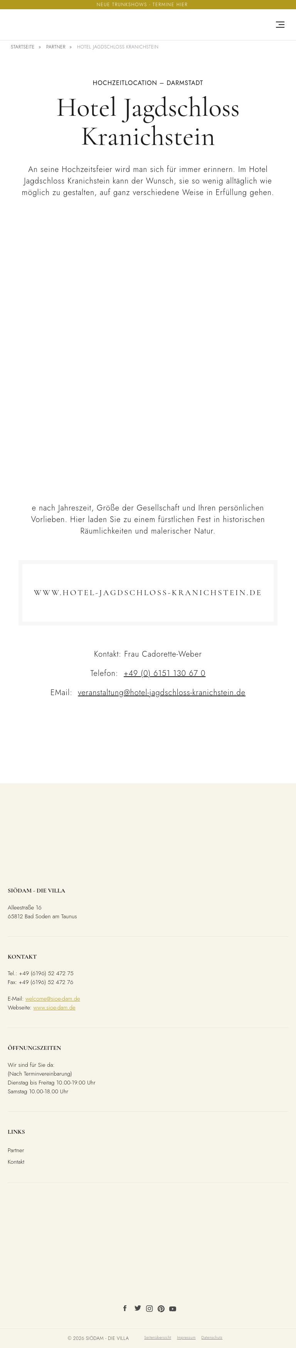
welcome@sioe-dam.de (52, 998)
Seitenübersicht (157, 1337)
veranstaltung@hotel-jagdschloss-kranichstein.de (162, 692)
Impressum (186, 1337)
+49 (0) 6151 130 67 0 (165, 673)
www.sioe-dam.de (55, 1007)
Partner (56, 46)
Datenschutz (212, 1337)
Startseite (23, 46)
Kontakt (16, 1162)
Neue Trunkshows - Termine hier (142, 4)
